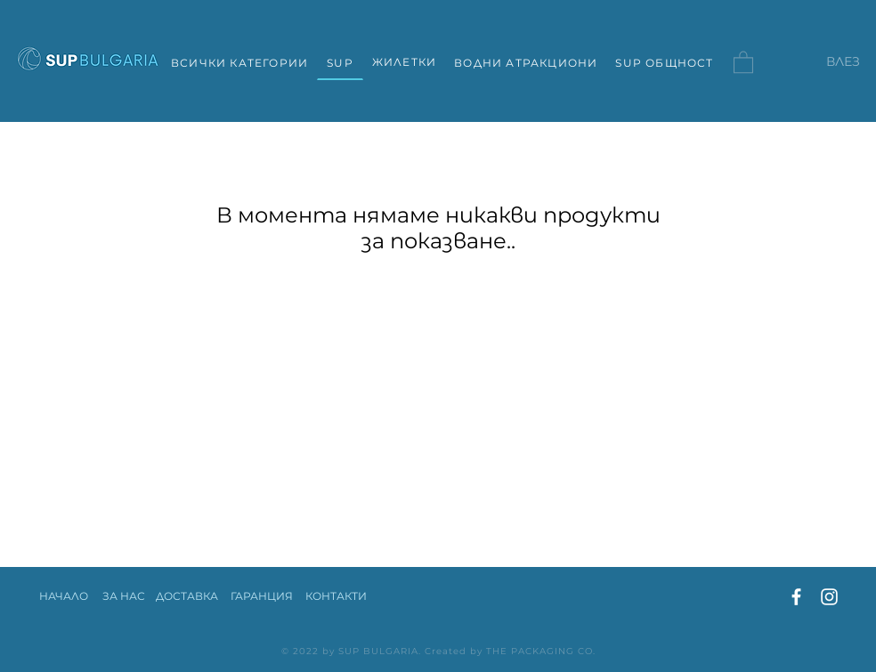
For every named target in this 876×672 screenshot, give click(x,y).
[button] (743, 61)
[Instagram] (829, 597)
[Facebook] (796, 597)
